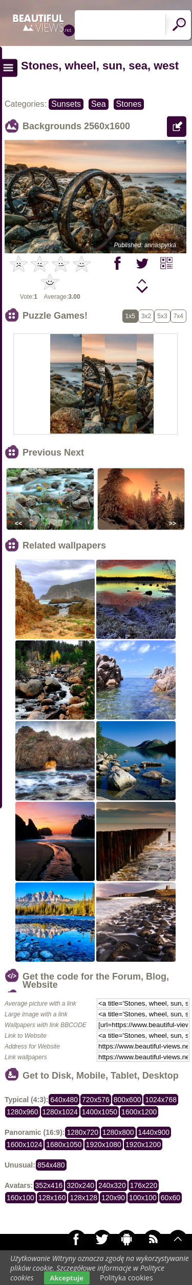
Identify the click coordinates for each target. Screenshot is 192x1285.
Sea (98, 104)
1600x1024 (24, 1144)
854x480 (51, 1165)
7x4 (178, 316)
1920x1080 (103, 1144)
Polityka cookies (126, 1277)
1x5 (130, 316)
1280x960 (22, 1112)
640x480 (64, 1100)
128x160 (52, 1198)
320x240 (80, 1185)
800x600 (127, 1100)
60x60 (170, 1198)
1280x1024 (60, 1112)
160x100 (20, 1198)
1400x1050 (99, 1112)
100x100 (143, 1198)
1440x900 (154, 1132)
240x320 (112, 1185)
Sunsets (66, 104)
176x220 (144, 1185)
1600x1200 (139, 1112)
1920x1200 (143, 1144)
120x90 (113, 1198)
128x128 (83, 1198)
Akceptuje (66, 1277)
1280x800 (118, 1132)
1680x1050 (63, 1144)
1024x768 (161, 1100)
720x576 (96, 1100)
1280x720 (82, 1132)
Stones (129, 104)
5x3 (162, 316)
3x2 (146, 316)
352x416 (49, 1185)
